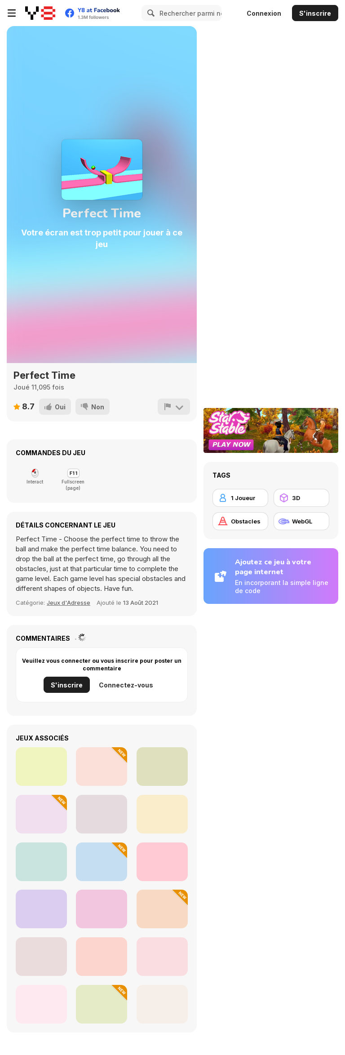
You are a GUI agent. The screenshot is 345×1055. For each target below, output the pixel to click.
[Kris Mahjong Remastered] (162, 1004)
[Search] (150, 13)
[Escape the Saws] (162, 909)
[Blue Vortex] (41, 1004)
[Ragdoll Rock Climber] (162, 956)
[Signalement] (174, 407)
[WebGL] (301, 521)
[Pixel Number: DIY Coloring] (101, 1004)
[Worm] (162, 861)
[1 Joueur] (240, 498)
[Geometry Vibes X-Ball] (41, 956)
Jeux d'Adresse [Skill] (68, 602)
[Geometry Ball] (101, 956)
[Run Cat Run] (101, 861)
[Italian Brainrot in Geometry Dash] (101, 814)
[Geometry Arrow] (41, 766)
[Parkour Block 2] (162, 766)
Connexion (264, 13)
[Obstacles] (240, 521)
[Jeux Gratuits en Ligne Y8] (40, 13)
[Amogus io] (162, 814)
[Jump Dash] (101, 766)
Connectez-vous (126, 685)
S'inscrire (315, 13)
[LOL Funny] (41, 861)
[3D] (301, 498)
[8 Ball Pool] (41, 909)
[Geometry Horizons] (101, 909)
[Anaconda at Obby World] (41, 814)
